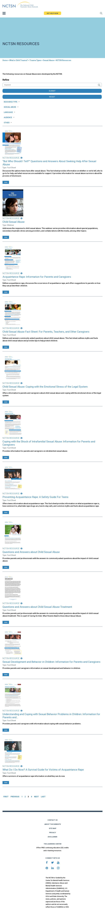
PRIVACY (52, 833)
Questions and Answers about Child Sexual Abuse (31, 552)
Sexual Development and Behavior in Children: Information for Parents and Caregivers (51, 661)
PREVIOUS (15, 797)
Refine (6, 79)
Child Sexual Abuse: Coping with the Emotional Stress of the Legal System (45, 386)
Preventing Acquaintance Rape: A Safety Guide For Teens (35, 497)
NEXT (36, 797)
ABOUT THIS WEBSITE (52, 824)
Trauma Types (35, 60)
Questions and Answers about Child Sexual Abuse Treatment (37, 606)
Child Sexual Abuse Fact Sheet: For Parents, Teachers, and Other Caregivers (46, 331)
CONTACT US (52, 820)
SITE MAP (52, 828)
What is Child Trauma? (18, 60)
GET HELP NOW (52, 13)
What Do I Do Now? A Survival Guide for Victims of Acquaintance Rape (43, 769)
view (5, 182)
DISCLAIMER (52, 837)
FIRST (5, 797)
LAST (43, 797)
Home (5, 60)
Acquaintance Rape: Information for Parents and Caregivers (37, 276)
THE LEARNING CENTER (52, 844)
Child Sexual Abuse (14, 221)
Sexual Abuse (48, 60)
